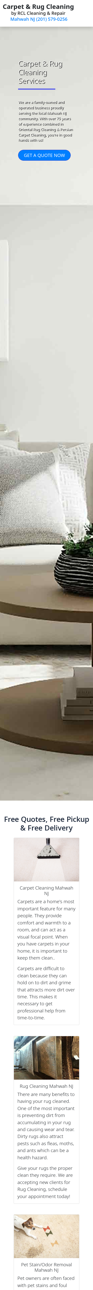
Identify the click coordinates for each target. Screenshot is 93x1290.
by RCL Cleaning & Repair (38, 12)
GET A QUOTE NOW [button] (44, 155)
